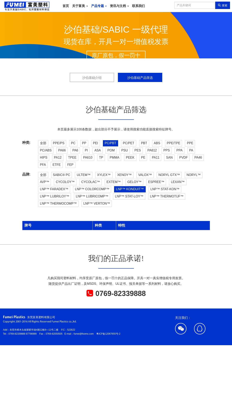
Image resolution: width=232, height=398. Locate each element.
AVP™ (44, 182)
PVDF (183, 157)
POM (111, 150)
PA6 (75, 150)
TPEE (72, 157)
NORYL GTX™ (169, 175)
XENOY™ (124, 175)
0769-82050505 (55, 333)
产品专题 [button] (99, 6)
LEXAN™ (177, 182)
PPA (179, 150)
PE (143, 157)
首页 (66, 6)
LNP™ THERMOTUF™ (167, 196)
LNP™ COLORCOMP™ (92, 189)
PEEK (130, 157)
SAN (169, 157)
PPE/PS (59, 143)
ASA (97, 150)
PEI (95, 143)
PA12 (58, 157)
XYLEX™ (104, 175)
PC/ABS (46, 150)
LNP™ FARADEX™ (54, 189)
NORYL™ (194, 175)
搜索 (222, 5)
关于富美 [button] (80, 6)
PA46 (198, 157)
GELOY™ (134, 182)
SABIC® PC (61, 175)
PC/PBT (110, 143)
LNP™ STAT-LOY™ (129, 196)
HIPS (43, 157)
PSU (124, 150)
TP (101, 157)
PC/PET (128, 143)
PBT (144, 143)
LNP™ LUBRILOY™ (54, 196)
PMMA (114, 157)
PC (73, 143)
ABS (157, 143)
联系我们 (138, 6)
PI (86, 150)
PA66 (62, 150)
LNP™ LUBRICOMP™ (92, 196)
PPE (190, 143)
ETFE (57, 164)
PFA (43, 164)
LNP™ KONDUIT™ (130, 189)
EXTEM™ (114, 182)
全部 (43, 143)
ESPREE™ (156, 182)
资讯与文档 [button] (119, 6)
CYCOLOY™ (65, 182)
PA (191, 150)
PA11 (155, 157)
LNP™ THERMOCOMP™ (58, 203)
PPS (166, 150)
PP (84, 143)
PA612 (152, 150)
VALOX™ (145, 175)
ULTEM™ (84, 175)
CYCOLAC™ (90, 182)
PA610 (88, 157)
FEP (70, 164)
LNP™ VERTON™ (96, 203)
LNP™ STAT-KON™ (164, 189)
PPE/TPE (173, 143)
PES (137, 150)
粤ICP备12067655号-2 (108, 333)
